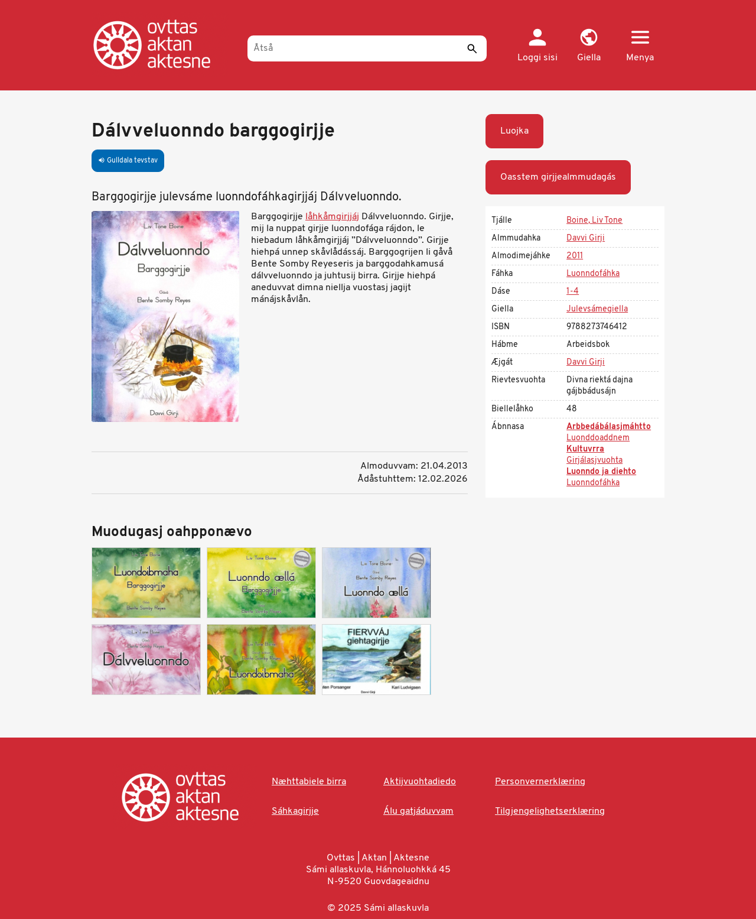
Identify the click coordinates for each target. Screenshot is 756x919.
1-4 (572, 291)
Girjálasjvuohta (594, 460)
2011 (574, 256)
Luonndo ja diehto (601, 472)
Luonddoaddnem (598, 438)
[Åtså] (367, 48)
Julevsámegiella (597, 309)
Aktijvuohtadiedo (419, 782)
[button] (588, 46)
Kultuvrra (585, 449)
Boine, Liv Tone (594, 220)
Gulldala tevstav (128, 160)
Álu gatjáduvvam (418, 811)
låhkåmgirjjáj (332, 217)
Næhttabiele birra (309, 782)
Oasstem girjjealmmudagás (558, 177)
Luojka (514, 131)
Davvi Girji (585, 238)
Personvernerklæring (540, 782)
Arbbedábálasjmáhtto (608, 427)
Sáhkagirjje (295, 811)
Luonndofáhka (593, 274)
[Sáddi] (472, 48)
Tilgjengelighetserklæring (550, 811)
